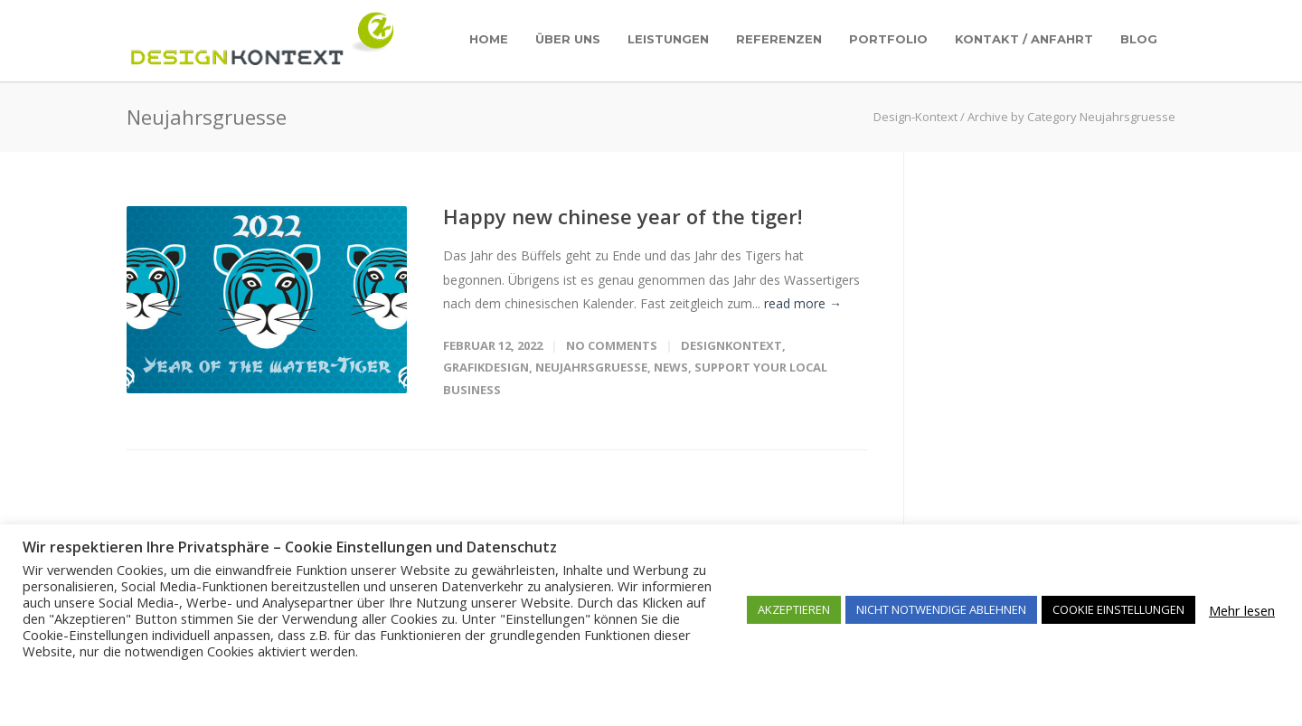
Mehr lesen (1242, 610)
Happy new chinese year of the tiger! (622, 216)
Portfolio (888, 39)
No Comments (611, 345)
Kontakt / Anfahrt (1024, 39)
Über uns (567, 39)
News (671, 367)
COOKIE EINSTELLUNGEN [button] (1118, 609)
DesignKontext (731, 345)
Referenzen (779, 39)
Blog (1138, 39)
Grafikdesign (486, 367)
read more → (803, 303)
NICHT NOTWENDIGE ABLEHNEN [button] (941, 609)
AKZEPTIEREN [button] (794, 609)
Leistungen (668, 39)
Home (488, 39)
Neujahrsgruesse (591, 367)
